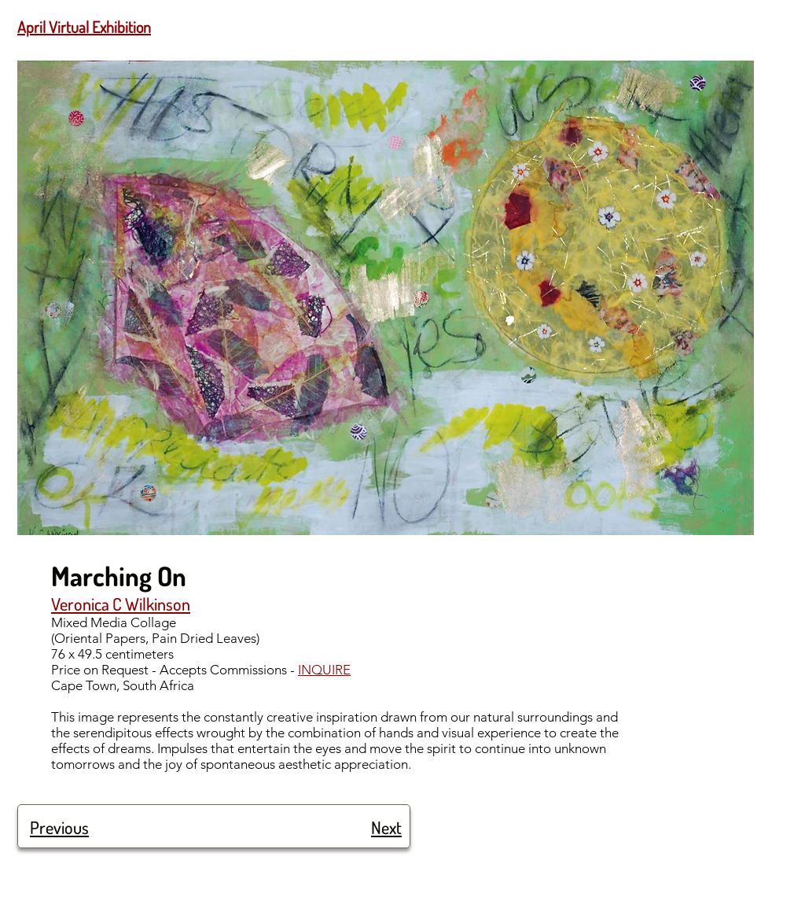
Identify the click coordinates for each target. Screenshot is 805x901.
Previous (59, 827)
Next (386, 827)
